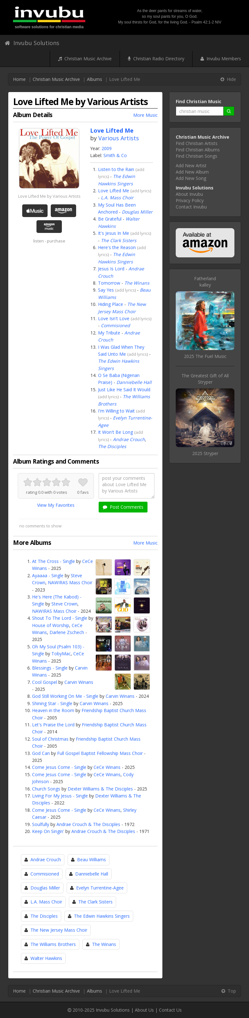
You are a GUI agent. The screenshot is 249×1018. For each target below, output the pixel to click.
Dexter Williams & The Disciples (100, 789)
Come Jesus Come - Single (59, 767)
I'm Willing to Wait (116, 411)
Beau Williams (91, 859)
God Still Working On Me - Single (65, 696)
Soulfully (40, 824)
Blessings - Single (50, 668)
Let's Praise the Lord (53, 725)
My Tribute (109, 333)
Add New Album (192, 172)
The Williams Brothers (53, 944)
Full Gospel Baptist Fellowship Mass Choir (100, 753)
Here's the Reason (117, 247)
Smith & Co (115, 155)
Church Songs (46, 789)
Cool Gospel (44, 682)
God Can (41, 753)
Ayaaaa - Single (47, 575)
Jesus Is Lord (111, 269)
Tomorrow (109, 283)
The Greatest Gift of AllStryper (205, 379)
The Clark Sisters (118, 240)
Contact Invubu (191, 207)
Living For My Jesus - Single (60, 796)
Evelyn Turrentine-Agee (100, 888)
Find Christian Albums (198, 150)
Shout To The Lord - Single (59, 618)
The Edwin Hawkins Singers (102, 916)
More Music (145, 115)
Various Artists (118, 138)
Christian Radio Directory (156, 59)
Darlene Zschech (66, 632)
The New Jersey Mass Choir (58, 930)
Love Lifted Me (113, 191)
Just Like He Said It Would (124, 390)
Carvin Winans (78, 682)
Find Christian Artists (197, 143)
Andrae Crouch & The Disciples (88, 824)
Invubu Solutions (32, 43)
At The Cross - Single (53, 561)
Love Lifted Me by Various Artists (49, 196)
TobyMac (61, 654)
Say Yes (106, 290)
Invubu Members (220, 59)
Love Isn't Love (113, 318)
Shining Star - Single (52, 703)
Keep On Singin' (48, 831)
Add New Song (191, 178)
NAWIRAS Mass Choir (70, 582)
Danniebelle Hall (134, 382)
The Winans (136, 283)
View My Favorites (56, 505)
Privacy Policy (190, 200)
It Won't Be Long (115, 432)
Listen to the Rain (116, 169)
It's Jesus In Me (113, 233)
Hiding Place (110, 304)
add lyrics (141, 191)
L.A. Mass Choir (117, 198)
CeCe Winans (107, 767)
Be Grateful (109, 219)
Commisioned (115, 325)
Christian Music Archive (85, 59)
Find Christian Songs (196, 156)
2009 (107, 148)
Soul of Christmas (50, 739)
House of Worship (50, 625)
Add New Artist (191, 165)
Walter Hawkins (46, 958)
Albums (94, 79)
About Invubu (189, 194)
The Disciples (112, 446)
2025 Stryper (205, 453)
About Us (144, 1010)
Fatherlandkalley (205, 281)
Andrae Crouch (129, 439)
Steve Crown (64, 604)
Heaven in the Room (53, 710)
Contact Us (170, 1010)
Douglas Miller (137, 212)
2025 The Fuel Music (205, 356)
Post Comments (123, 507)
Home (19, 79)
